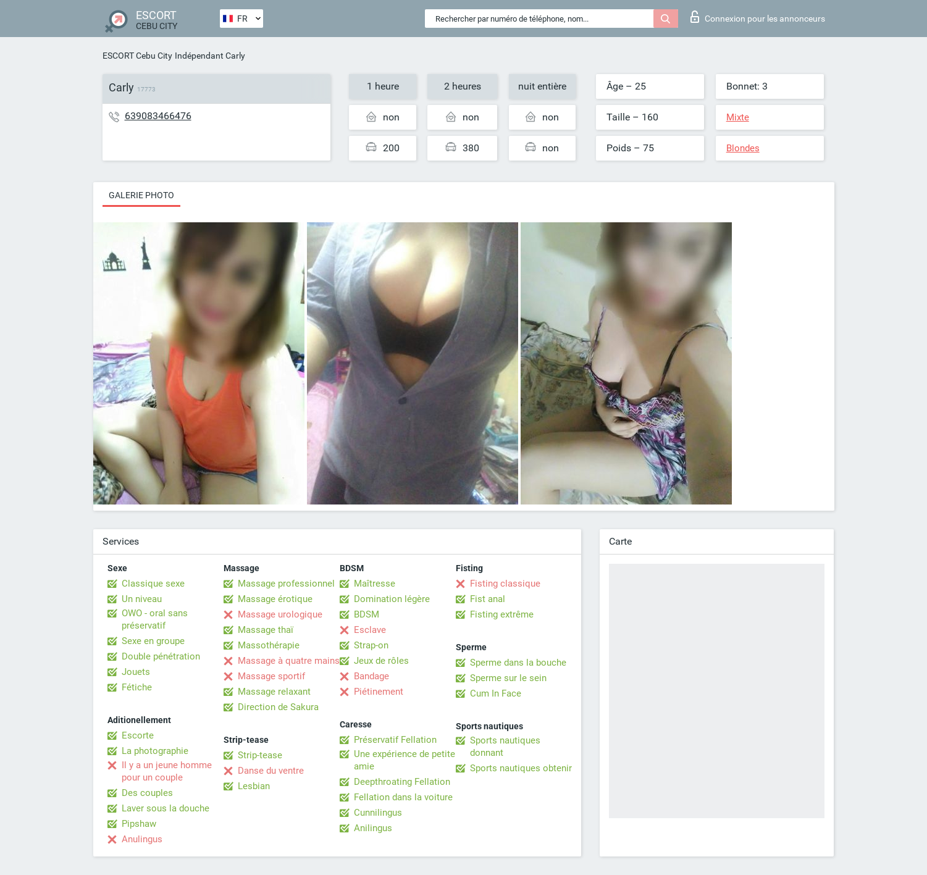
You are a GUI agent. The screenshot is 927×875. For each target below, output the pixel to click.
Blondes (743, 148)
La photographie (155, 750)
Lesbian (254, 786)
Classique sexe (153, 583)
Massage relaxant (274, 691)
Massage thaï (265, 629)
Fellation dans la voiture (403, 797)
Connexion (757, 16)
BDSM (366, 614)
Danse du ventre (271, 770)
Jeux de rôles (381, 660)
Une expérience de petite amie (404, 760)
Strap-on (371, 645)
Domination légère (392, 599)
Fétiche (137, 687)
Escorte (138, 735)
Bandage (371, 676)
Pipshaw (139, 823)
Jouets (136, 671)
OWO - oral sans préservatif (155, 619)
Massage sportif (271, 676)
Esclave (370, 629)
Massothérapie (269, 645)
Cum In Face (495, 693)
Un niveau (142, 599)
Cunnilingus (378, 812)
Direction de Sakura (278, 707)
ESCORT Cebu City (137, 56)
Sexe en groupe (153, 641)
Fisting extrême (502, 614)
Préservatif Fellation (395, 739)
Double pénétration (161, 656)
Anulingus (142, 839)
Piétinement (378, 691)
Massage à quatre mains (289, 660)
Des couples (147, 792)
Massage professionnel (286, 583)
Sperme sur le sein (508, 678)
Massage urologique (280, 614)
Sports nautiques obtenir (521, 768)
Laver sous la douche (165, 808)
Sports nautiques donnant (505, 746)
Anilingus (373, 828)
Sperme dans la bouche (518, 662)
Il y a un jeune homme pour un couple (167, 771)
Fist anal (487, 599)
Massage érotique (275, 599)
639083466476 (158, 116)
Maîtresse (374, 583)
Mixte (737, 117)
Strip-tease (260, 755)
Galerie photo (141, 195)
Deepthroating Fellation (402, 781)
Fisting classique (505, 583)
